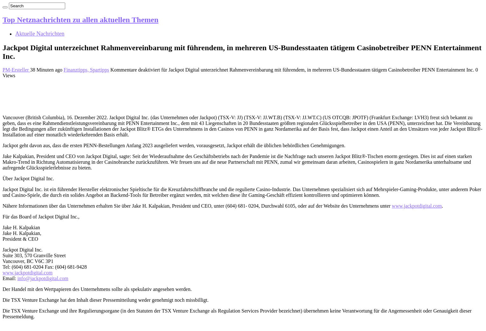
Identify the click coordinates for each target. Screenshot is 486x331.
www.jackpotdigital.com (417, 206)
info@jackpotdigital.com (42, 278)
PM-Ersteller (16, 69)
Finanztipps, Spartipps (86, 69)
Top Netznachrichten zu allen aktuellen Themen (80, 20)
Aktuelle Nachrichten (39, 34)
